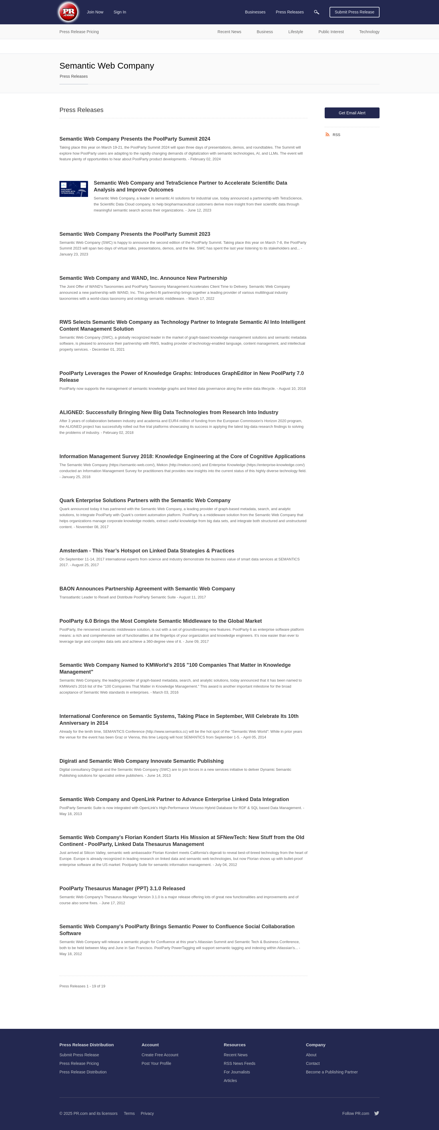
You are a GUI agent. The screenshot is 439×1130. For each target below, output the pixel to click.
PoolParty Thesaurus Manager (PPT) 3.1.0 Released (122, 888)
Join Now (95, 12)
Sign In (120, 12)
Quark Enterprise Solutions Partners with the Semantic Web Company (145, 500)
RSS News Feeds (239, 1063)
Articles (230, 1080)
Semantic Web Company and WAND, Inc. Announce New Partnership (143, 278)
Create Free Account (160, 1055)
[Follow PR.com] (374, 1113)
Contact (313, 1063)
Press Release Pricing (79, 1063)
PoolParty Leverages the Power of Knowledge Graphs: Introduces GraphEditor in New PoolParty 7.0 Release (181, 376)
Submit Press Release (354, 12)
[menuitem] (316, 12)
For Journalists (237, 1072)
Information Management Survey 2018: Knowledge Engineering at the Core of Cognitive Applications (182, 456)
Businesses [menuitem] (255, 12)
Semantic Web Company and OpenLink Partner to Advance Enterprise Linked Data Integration (174, 799)
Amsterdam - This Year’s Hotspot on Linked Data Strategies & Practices (146, 551)
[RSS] (329, 134)
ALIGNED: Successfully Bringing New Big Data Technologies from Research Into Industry (168, 412)
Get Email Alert (352, 113)
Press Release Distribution (83, 1072)
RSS (336, 135)
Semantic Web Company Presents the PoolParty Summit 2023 (134, 234)
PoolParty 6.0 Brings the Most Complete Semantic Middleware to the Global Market (160, 621)
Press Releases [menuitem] (290, 12)
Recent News (236, 1055)
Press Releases (74, 76)
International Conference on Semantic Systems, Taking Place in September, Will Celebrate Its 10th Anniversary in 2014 (179, 719)
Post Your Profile (156, 1063)
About (311, 1055)
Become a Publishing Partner (332, 1072)
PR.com (80, 1113)
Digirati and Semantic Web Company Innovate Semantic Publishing (141, 761)
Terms (129, 1113)
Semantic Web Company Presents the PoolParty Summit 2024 (134, 139)
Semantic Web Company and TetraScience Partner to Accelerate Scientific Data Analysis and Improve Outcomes (190, 186)
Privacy (147, 1113)
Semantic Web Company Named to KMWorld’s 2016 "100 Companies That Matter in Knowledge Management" (175, 668)
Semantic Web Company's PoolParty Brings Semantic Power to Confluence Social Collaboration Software (177, 930)
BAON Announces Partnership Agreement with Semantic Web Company (147, 589)
